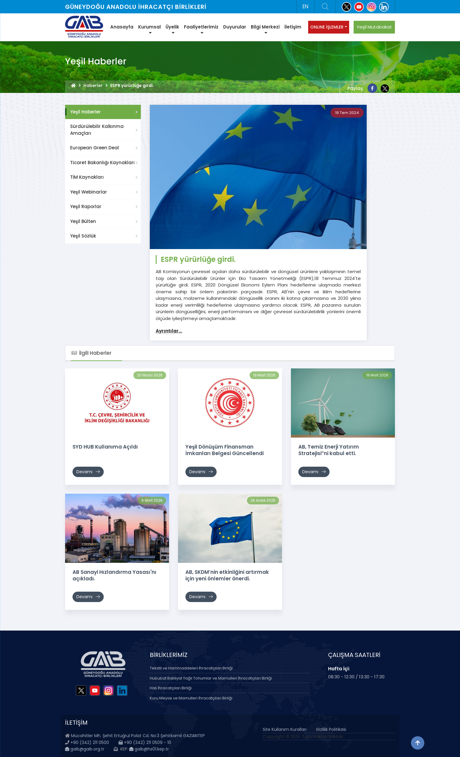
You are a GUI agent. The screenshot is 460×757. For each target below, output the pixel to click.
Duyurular (234, 27)
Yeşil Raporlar (85, 206)
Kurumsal (149, 29)
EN (305, 6)
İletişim (292, 27)
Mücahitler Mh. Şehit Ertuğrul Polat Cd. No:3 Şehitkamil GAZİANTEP (138, 736)
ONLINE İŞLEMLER (327, 27)
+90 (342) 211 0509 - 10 (145, 742)
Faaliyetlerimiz (201, 29)
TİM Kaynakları (87, 177)
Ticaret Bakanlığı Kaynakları (102, 162)
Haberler (93, 85)
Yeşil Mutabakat (374, 27)
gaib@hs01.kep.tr (149, 749)
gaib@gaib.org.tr (84, 749)
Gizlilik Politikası (331, 729)
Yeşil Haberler (85, 112)
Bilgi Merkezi (265, 29)
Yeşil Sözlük (83, 236)
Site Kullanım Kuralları (284, 729)
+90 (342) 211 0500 (89, 742)
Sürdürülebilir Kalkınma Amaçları (97, 129)
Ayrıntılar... (169, 331)
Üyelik (172, 29)
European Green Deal (94, 148)
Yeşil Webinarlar (88, 192)
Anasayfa (121, 27)
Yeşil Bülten (83, 221)
